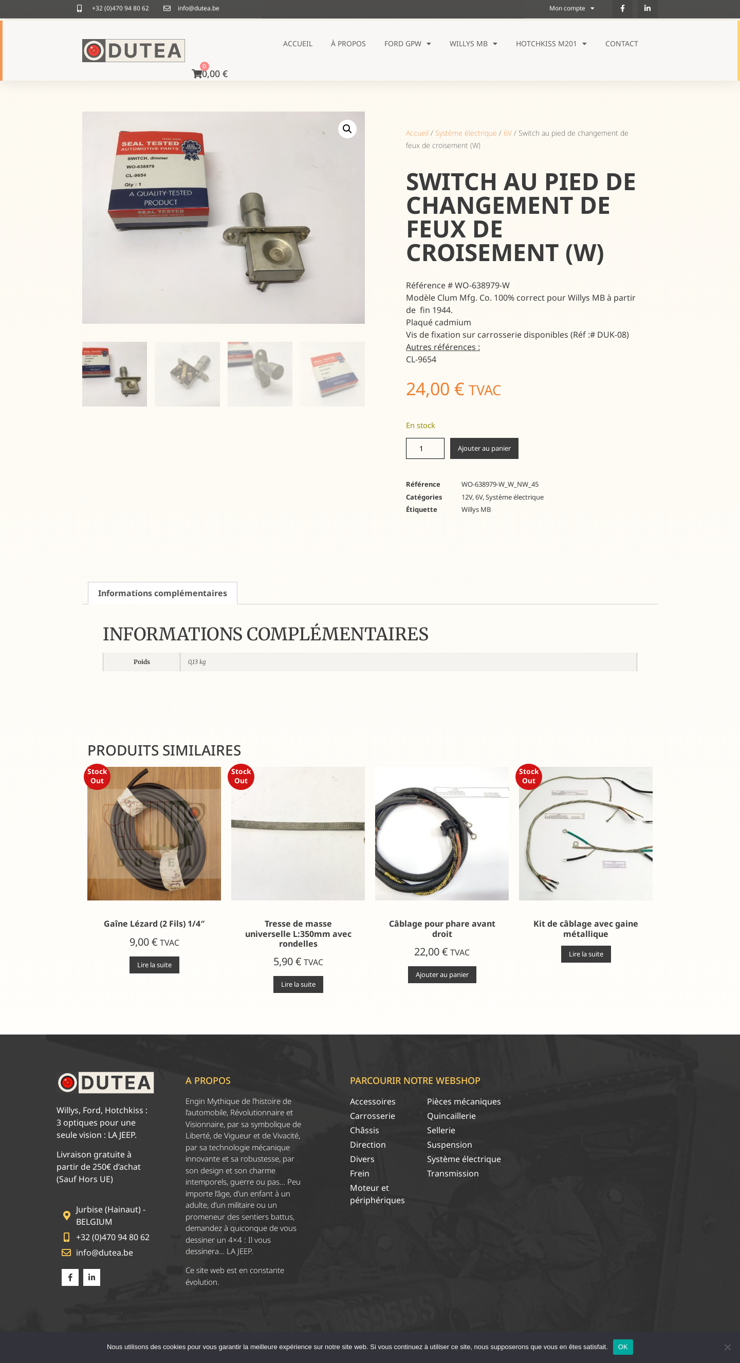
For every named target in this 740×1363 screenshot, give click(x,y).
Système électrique (466, 133)
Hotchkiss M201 (551, 43)
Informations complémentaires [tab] (162, 593)
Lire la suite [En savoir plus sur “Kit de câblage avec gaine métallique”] (586, 954)
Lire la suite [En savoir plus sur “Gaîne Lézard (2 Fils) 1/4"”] (154, 964)
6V (508, 133)
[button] (347, 129)
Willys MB (473, 43)
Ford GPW (407, 43)
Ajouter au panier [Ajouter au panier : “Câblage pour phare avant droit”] (442, 974)
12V (466, 497)
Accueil (297, 43)
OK (623, 1347)
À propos (348, 43)
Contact (621, 43)
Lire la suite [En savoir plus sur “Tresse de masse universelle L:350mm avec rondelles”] (298, 984)
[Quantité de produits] (425, 448)
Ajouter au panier (484, 448)
